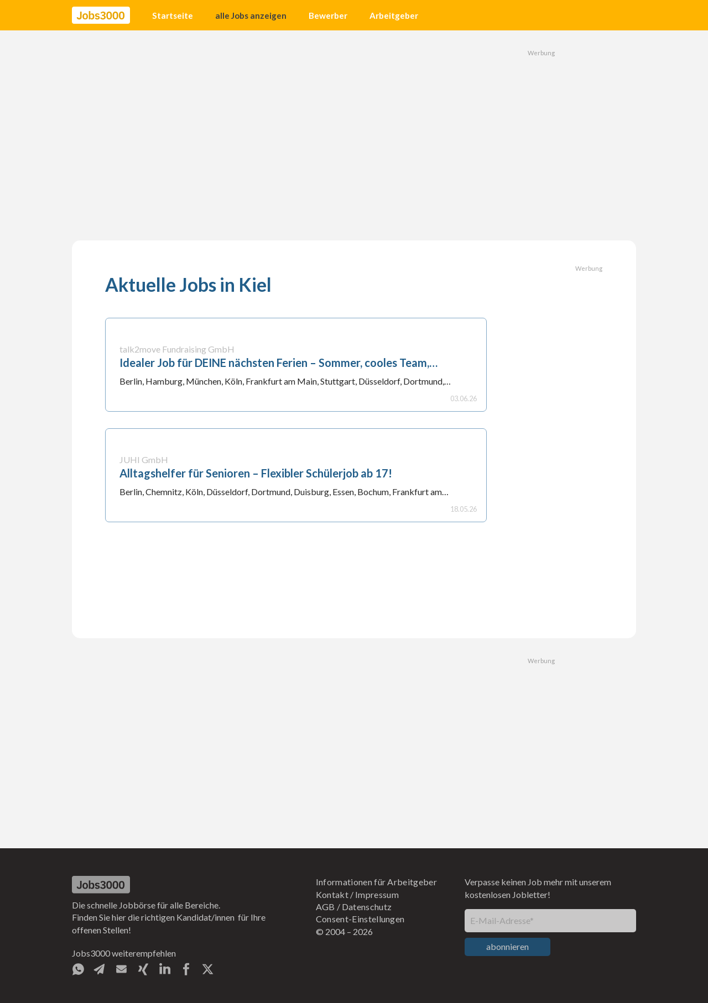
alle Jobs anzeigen (251, 15)
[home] (101, 15)
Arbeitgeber (393, 15)
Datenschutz (367, 906)
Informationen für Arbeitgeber (376, 881)
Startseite (172, 15)
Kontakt (332, 894)
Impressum (377, 894)
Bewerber (328, 15)
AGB (325, 906)
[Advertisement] (354, 135)
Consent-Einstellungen (360, 918)
